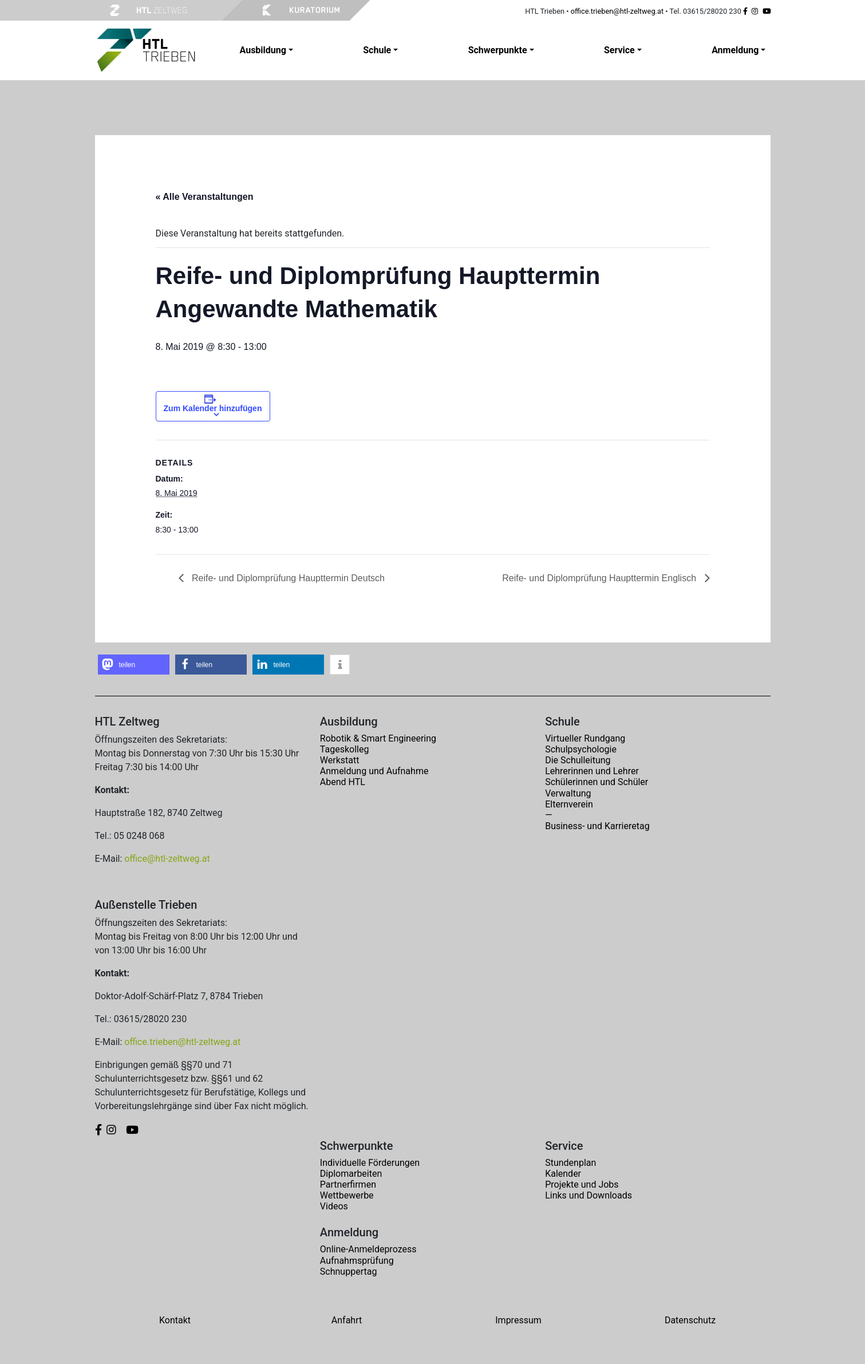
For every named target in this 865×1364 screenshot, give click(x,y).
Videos (334, 1206)
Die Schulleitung (577, 760)
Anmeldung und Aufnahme (374, 771)
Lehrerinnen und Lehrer (592, 771)
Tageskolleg (344, 749)
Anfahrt (346, 1320)
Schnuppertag (348, 1271)
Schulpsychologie (581, 749)
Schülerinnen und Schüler (596, 781)
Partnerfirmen (348, 1184)
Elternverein (569, 804)
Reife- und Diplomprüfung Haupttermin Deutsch (287, 578)
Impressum (518, 1320)
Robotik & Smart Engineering (378, 738)
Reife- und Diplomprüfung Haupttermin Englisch (600, 578)
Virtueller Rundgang (585, 738)
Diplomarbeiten (351, 1173)
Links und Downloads (588, 1195)
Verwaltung (568, 793)
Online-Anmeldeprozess (368, 1249)
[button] (133, 665)
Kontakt (175, 1320)
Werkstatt (340, 760)
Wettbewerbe (347, 1195)
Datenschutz (690, 1320)
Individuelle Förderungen (370, 1162)
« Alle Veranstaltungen (205, 197)
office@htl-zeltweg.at (167, 858)
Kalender (563, 1173)
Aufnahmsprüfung (357, 1260)
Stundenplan (570, 1162)
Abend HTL (342, 781)
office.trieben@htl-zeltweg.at (617, 11)
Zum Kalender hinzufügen (213, 408)
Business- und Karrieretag (597, 826)
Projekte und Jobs (581, 1184)
